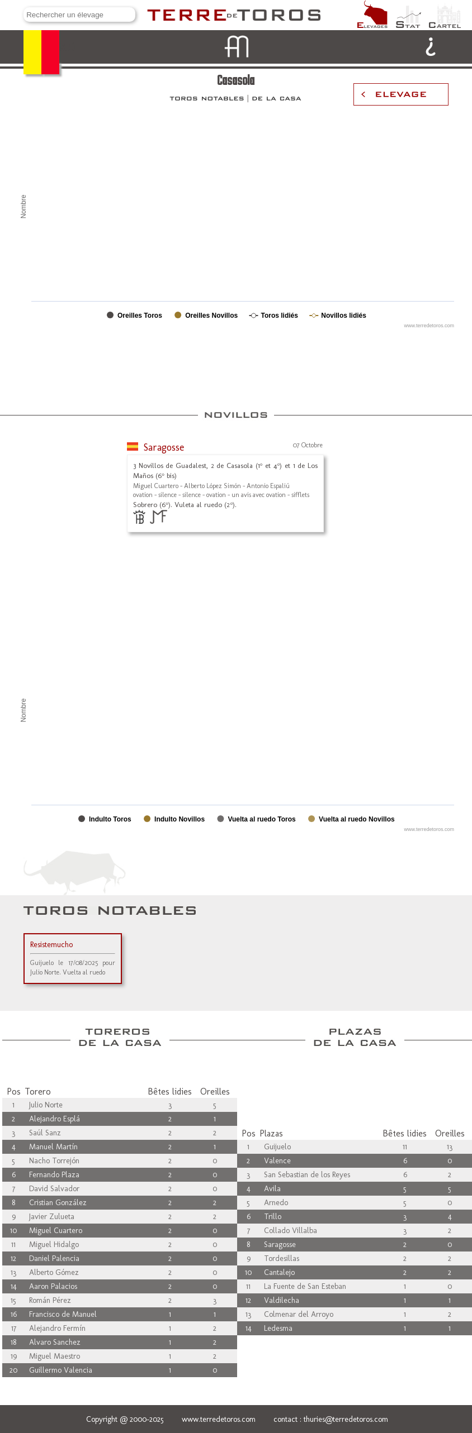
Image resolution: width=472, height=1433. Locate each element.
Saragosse (164, 447)
